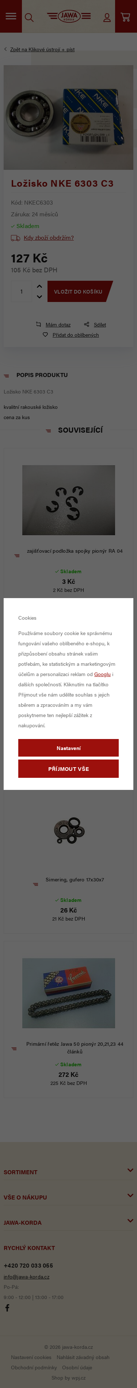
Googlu (102, 674)
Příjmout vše (68, 768)
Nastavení (69, 747)
